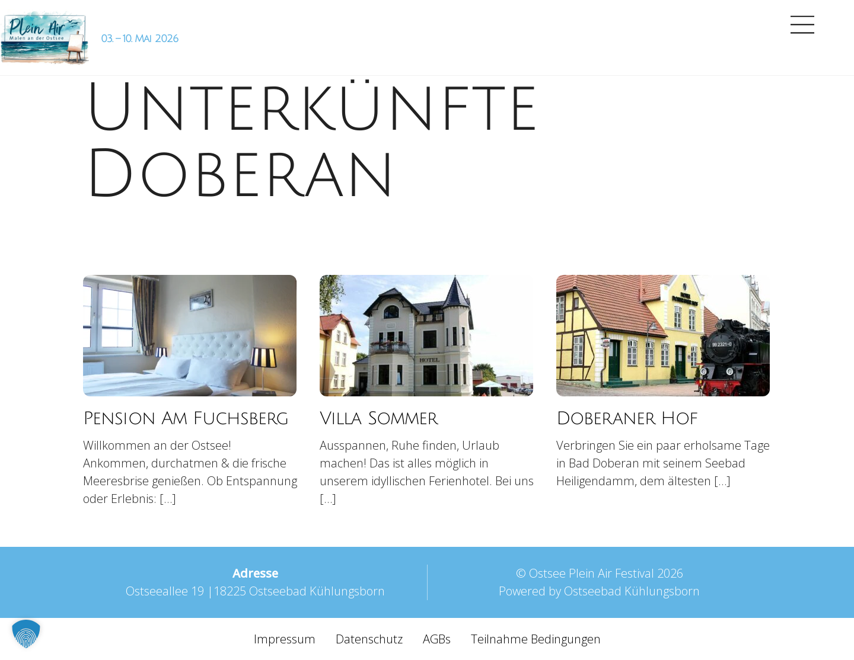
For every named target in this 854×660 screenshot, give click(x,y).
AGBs (437, 639)
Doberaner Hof (626, 418)
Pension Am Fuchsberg (185, 418)
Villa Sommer (378, 418)
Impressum (285, 639)
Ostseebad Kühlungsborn (632, 591)
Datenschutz (369, 639)
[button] (26, 634)
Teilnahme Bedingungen (536, 639)
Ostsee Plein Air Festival (591, 573)
